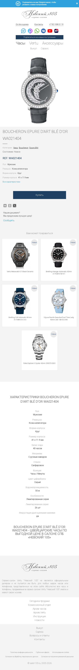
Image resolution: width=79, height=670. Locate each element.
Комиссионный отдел (39, 604)
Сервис (45, 48)
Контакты (39, 24)
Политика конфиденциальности (21, 652)
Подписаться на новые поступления (39, 37)
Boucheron (23, 148)
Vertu (33, 43)
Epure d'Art (33, 148)
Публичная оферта (42, 652)
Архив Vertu (39, 612)
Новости (39, 620)
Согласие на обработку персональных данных (21, 657)
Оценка (39, 631)
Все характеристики (11, 182)
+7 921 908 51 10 (56, 24)
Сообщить (8, 220)
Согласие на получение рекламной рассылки (57, 657)
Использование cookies (60, 652)
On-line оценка (22, 24)
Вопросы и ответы (39, 635)
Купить (40, 195)
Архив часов (39, 608)
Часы (20, 43)
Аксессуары (52, 43)
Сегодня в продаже (40, 601)
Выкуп (33, 48)
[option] (39, 90)
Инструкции (39, 616)
